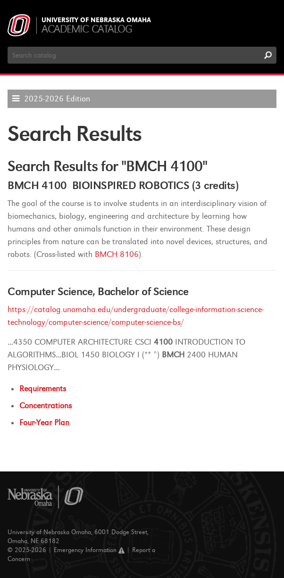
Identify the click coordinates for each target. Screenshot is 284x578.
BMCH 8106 (117, 254)
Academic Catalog (87, 29)
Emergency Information (89, 549)
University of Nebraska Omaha (96, 20)
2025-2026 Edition (57, 99)
